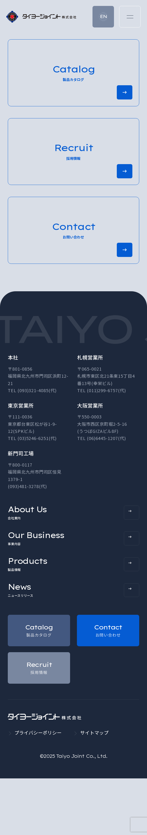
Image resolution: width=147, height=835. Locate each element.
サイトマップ (94, 789)
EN (103, 16)
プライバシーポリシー (38, 789)
